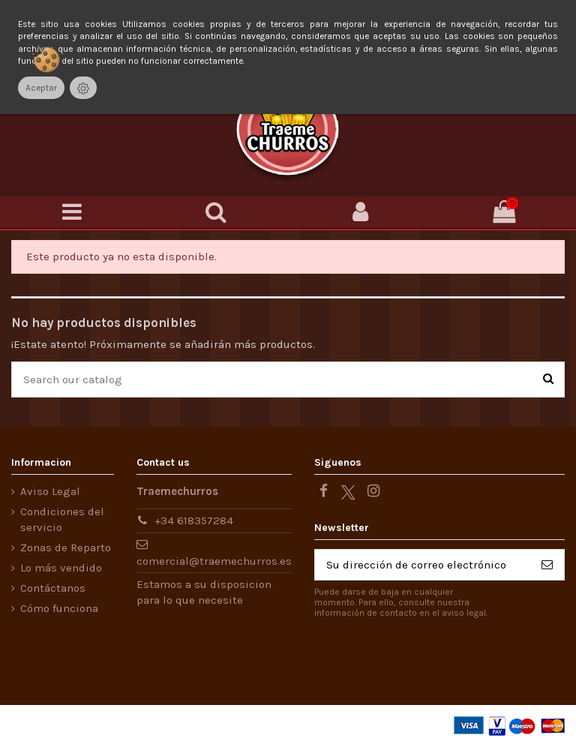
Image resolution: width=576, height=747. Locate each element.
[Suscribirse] (547, 565)
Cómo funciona (59, 608)
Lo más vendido (61, 567)
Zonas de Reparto (65, 547)
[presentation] (440, 657)
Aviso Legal (50, 491)
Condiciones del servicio (62, 519)
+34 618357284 (193, 520)
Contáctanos (53, 588)
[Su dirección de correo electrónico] (422, 565)
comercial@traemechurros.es (214, 561)
